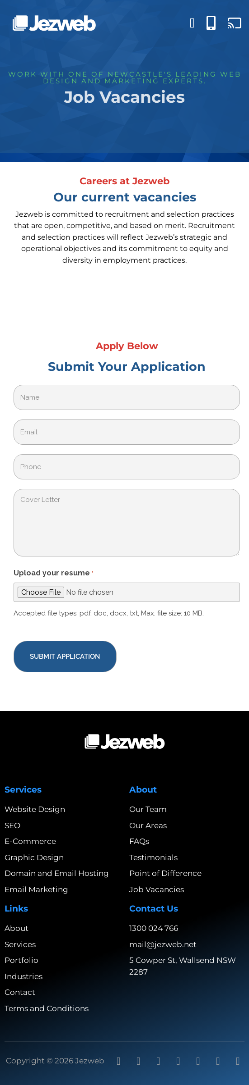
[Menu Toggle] (192, 23)
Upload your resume (54, 573)
